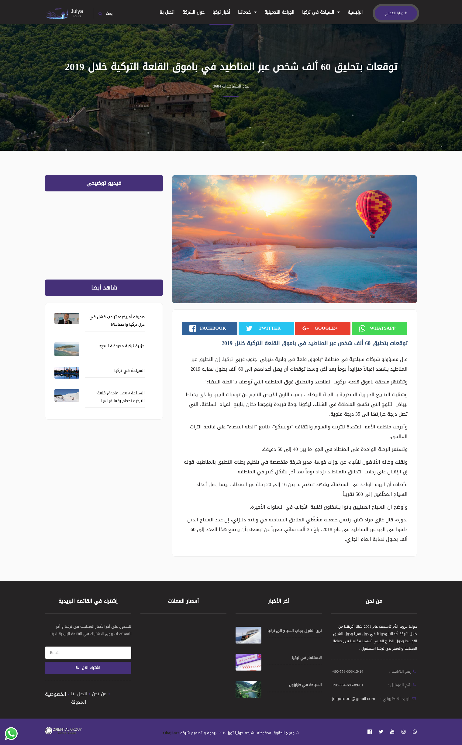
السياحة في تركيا (321, 12)
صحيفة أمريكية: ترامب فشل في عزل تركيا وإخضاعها (117, 320)
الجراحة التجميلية (279, 12)
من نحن (99, 693)
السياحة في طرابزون (305, 684)
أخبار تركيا (221, 12)
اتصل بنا (167, 12)
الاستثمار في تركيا (307, 657)
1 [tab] (294, 289)
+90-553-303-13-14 (348, 671)
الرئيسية (355, 12)
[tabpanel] (294, 239)
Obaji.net (171, 732)
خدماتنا (247, 12)
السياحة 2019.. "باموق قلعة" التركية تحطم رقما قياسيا (120, 396)
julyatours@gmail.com (353, 698)
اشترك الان (88, 667)
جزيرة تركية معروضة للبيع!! (121, 346)
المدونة (78, 702)
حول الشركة (193, 12)
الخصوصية (55, 694)
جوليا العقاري (395, 13)
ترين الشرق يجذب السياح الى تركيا (294, 630)
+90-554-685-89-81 (348, 685)
